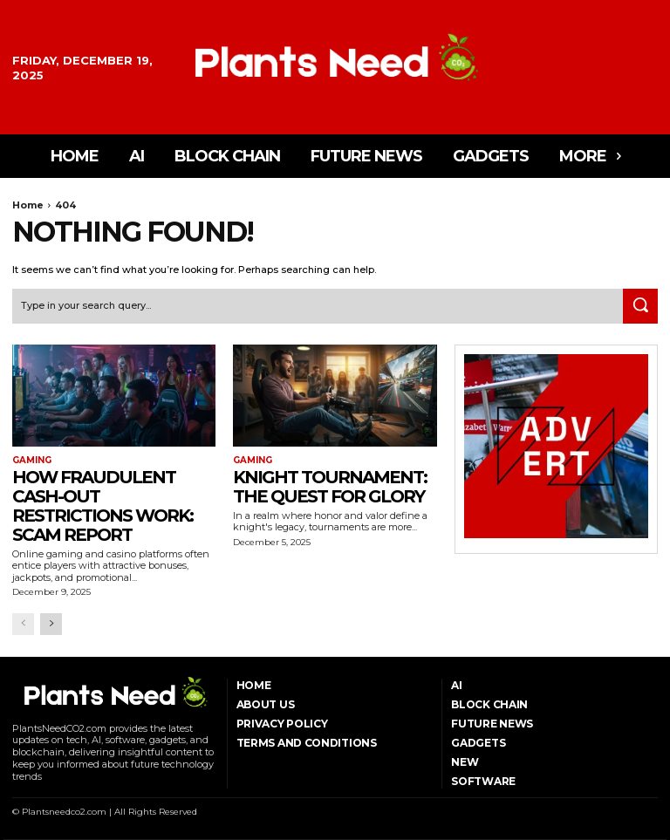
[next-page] (51, 624)
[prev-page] (23, 624)
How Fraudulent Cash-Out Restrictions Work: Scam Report (102, 506)
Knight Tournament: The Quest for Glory (330, 487)
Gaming (31, 460)
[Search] (640, 306)
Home (28, 205)
